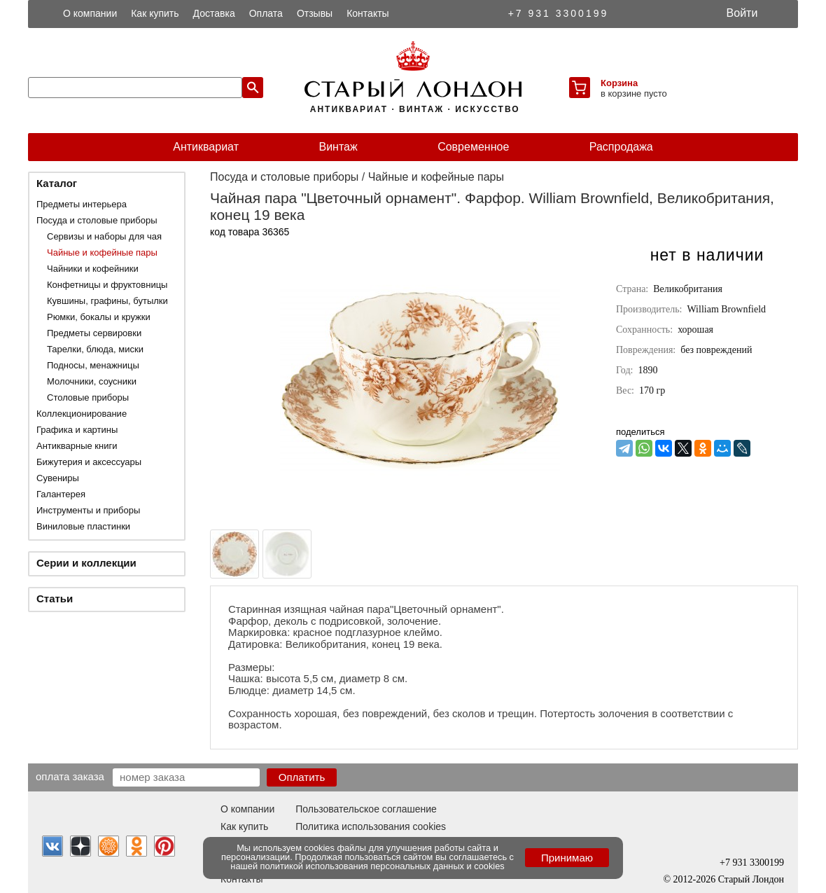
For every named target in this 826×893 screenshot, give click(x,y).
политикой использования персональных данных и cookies (382, 866)
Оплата (266, 13)
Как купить (154, 13)
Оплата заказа (70, 776)
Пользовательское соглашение (366, 809)
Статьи (54, 598)
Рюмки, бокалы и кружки (98, 317)
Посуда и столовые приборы (97, 220)
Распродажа (621, 147)
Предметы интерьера (81, 204)
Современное (473, 147)
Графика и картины (77, 429)
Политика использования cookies (370, 826)
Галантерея (60, 494)
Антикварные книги (76, 446)
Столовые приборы (88, 397)
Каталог (56, 183)
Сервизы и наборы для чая (104, 236)
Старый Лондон (751, 879)
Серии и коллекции (86, 563)
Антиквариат (206, 147)
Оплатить (302, 777)
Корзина (619, 83)
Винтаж (337, 147)
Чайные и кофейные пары (102, 252)
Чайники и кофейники (93, 268)
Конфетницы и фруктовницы (107, 284)
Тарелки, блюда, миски (95, 349)
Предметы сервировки (94, 333)
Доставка (214, 13)
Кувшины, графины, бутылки (107, 301)
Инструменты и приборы (88, 510)
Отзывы (314, 13)
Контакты (367, 13)
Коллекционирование (81, 413)
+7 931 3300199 (558, 13)
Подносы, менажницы (93, 365)
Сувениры (57, 478)
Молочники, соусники (91, 381)
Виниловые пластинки (83, 526)
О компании (90, 13)
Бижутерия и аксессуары (88, 462)
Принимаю (567, 858)
